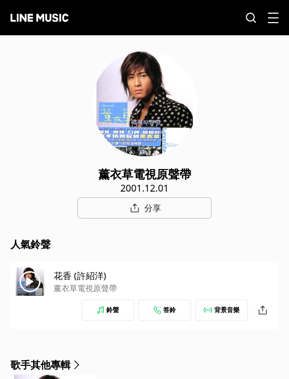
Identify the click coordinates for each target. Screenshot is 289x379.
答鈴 (165, 309)
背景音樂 (222, 309)
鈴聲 (108, 309)
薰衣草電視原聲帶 (85, 288)
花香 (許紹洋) (80, 276)
